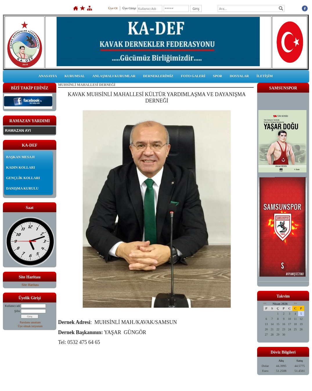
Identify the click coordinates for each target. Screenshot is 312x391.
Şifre (17, 311)
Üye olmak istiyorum (30, 326)
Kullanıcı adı (12, 305)
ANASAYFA (47, 76)
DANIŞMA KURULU (22, 188)
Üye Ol (113, 8)
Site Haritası (30, 285)
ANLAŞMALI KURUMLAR (113, 76)
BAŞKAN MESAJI (20, 157)
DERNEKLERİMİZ (158, 76)
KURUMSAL (74, 76)
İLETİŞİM (265, 76)
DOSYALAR (239, 76)
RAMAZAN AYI (18, 130)
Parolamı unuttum (30, 322)
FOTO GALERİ (193, 76)
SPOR (217, 76)
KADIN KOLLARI (20, 167)
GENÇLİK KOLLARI (23, 178)
